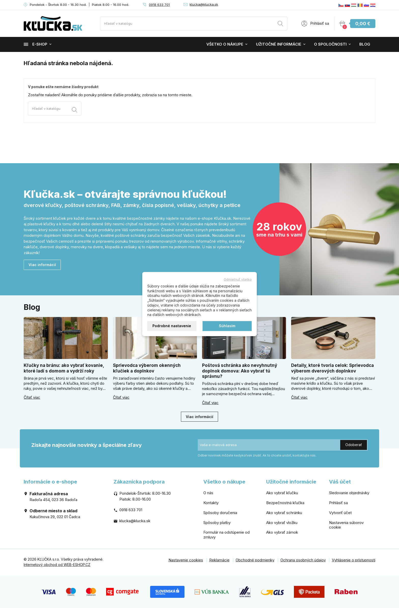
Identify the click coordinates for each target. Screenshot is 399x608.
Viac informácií (42, 264)
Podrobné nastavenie (171, 326)
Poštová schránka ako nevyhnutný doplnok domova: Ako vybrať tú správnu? (239, 371)
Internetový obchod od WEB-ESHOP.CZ (57, 564)
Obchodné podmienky (255, 560)
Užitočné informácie (278, 44)
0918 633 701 (159, 5)
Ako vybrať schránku (284, 512)
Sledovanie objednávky (349, 492)
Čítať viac (32, 397)
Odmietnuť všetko (238, 279)
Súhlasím (227, 326)
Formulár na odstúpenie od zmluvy (226, 535)
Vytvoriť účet (340, 512)
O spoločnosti (330, 44)
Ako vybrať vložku (281, 522)
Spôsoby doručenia (220, 512)
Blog (364, 44)
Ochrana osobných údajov (303, 560)
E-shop (35, 44)
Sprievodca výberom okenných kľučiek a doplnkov (147, 368)
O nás (208, 492)
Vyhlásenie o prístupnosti (353, 560)
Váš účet (340, 482)
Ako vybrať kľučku (282, 492)
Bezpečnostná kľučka (285, 502)
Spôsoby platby (217, 522)
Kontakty (211, 502)
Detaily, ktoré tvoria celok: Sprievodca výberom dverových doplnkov (332, 368)
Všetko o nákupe (224, 44)
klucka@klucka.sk (204, 4)
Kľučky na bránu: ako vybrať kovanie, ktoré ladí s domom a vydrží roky (64, 368)
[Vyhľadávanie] (193, 24)
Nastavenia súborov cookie (346, 525)
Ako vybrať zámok (282, 532)
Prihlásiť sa (338, 502)
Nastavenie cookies (185, 560)
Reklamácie (219, 560)
